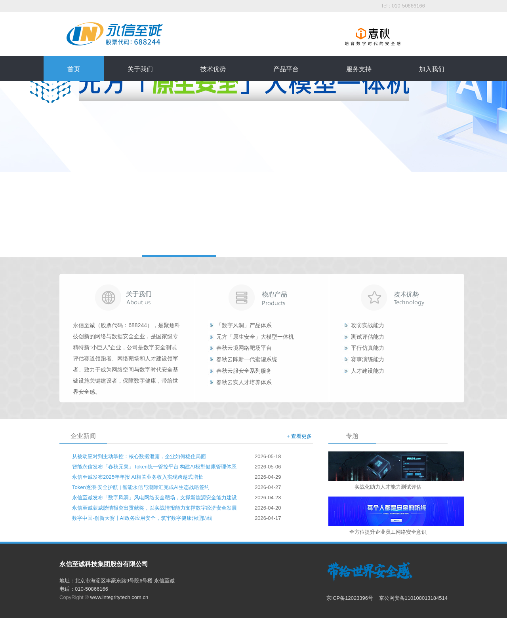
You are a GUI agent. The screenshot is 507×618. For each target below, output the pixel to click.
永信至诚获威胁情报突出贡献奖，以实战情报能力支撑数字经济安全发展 (154, 508)
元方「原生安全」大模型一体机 (255, 337)
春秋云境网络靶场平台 (244, 348)
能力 (378, 348)
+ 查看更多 (299, 436)
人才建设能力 (367, 371)
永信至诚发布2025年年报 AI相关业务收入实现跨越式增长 (137, 477)
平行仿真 (362, 348)
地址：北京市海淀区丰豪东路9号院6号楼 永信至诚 (117, 581)
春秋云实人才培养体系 (244, 382)
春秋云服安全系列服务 (244, 371)
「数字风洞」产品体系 (244, 325)
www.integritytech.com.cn (119, 597)
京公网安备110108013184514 (413, 598)
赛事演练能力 (367, 359)
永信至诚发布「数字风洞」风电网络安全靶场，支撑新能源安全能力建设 (154, 497)
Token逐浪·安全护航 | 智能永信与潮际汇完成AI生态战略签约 (141, 487)
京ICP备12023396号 (350, 598)
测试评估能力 (367, 337)
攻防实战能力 (367, 325)
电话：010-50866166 (83, 589)
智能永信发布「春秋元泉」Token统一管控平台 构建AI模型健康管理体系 (154, 467)
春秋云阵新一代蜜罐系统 (246, 359)
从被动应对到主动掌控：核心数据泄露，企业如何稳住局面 (139, 456)
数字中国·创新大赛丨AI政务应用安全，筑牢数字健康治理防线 (142, 518)
